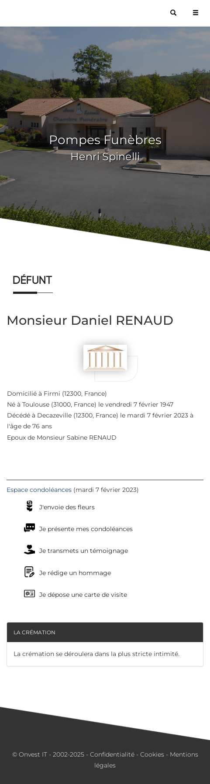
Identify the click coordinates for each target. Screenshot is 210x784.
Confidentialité (112, 754)
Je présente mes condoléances (86, 529)
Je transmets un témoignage (83, 551)
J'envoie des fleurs (67, 507)
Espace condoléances (39, 490)
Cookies (152, 754)
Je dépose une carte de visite (83, 595)
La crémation (34, 632)
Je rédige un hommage (75, 573)
